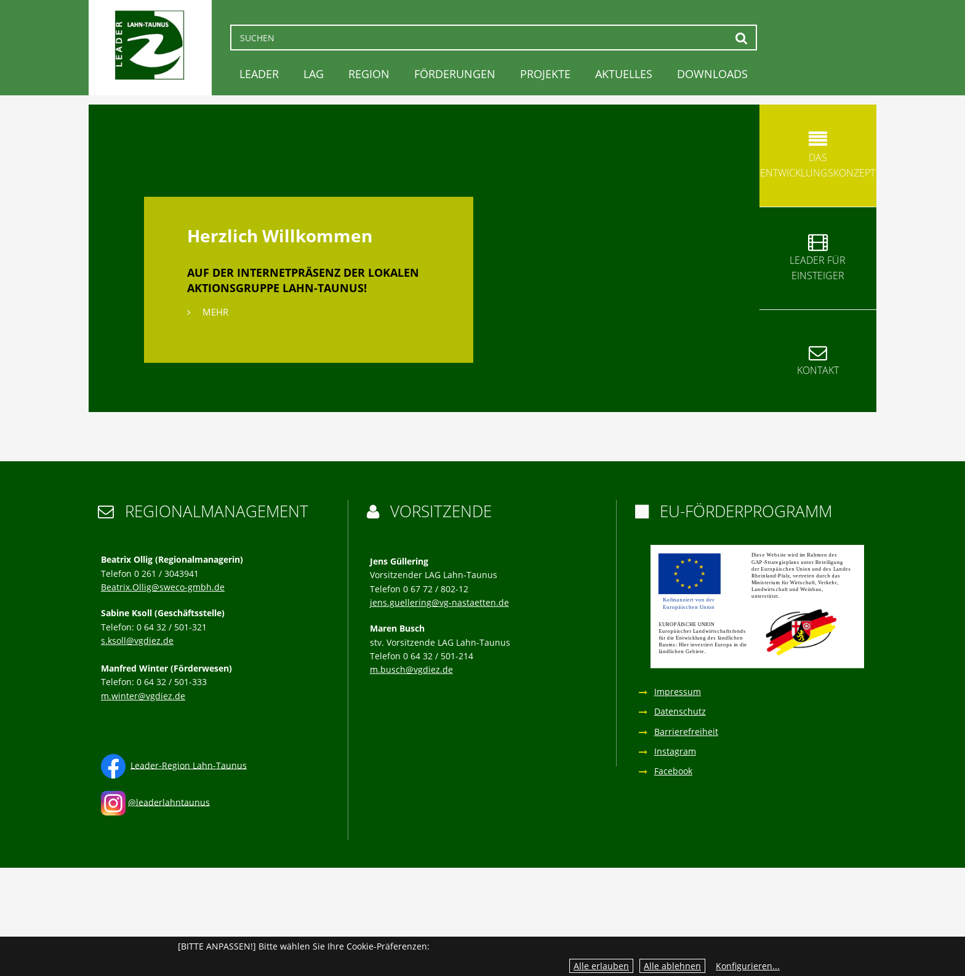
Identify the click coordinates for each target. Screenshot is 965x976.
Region (369, 73)
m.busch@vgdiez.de (411, 669)
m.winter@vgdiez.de (143, 696)
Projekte (545, 73)
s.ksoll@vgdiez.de (137, 640)
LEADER (259, 73)
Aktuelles (623, 73)
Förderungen (454, 73)
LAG (313, 73)
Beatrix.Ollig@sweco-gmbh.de (163, 587)
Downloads (712, 73)
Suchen (742, 38)
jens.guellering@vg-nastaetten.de (439, 602)
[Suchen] (493, 37)
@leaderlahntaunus (169, 801)
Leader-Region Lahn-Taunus (188, 765)
